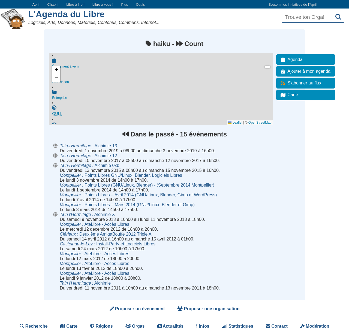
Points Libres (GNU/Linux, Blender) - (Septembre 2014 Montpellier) (137, 185)
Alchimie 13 (88, 146)
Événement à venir (162, 63)
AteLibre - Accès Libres (94, 224)
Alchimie (85, 283)
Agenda (290, 59)
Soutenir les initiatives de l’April (293, 4)
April (36, 4)
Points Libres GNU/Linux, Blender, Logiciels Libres (121, 175)
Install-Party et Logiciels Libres (107, 244)
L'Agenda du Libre (66, 14)
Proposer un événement (137, 308)
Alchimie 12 (88, 155)
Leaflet (235, 122)
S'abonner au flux (300, 83)
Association (162, 79)
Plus (124, 4)
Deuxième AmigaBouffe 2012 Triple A (105, 234)
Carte (288, 94)
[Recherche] (338, 17)
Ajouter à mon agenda (304, 71)
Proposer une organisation (208, 308)
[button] (56, 70)
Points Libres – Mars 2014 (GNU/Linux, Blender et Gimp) (127, 204)
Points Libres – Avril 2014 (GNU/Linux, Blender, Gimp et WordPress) (138, 195)
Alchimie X (87, 214)
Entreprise (162, 95)
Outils (140, 4)
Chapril (53, 4)
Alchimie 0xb (89, 165)
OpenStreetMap (260, 122)
